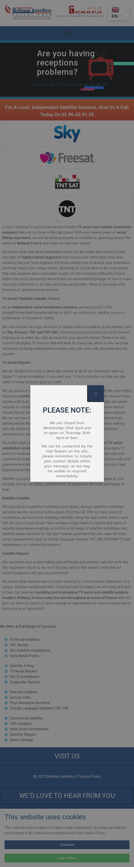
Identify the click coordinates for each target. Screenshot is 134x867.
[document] (67, 433)
